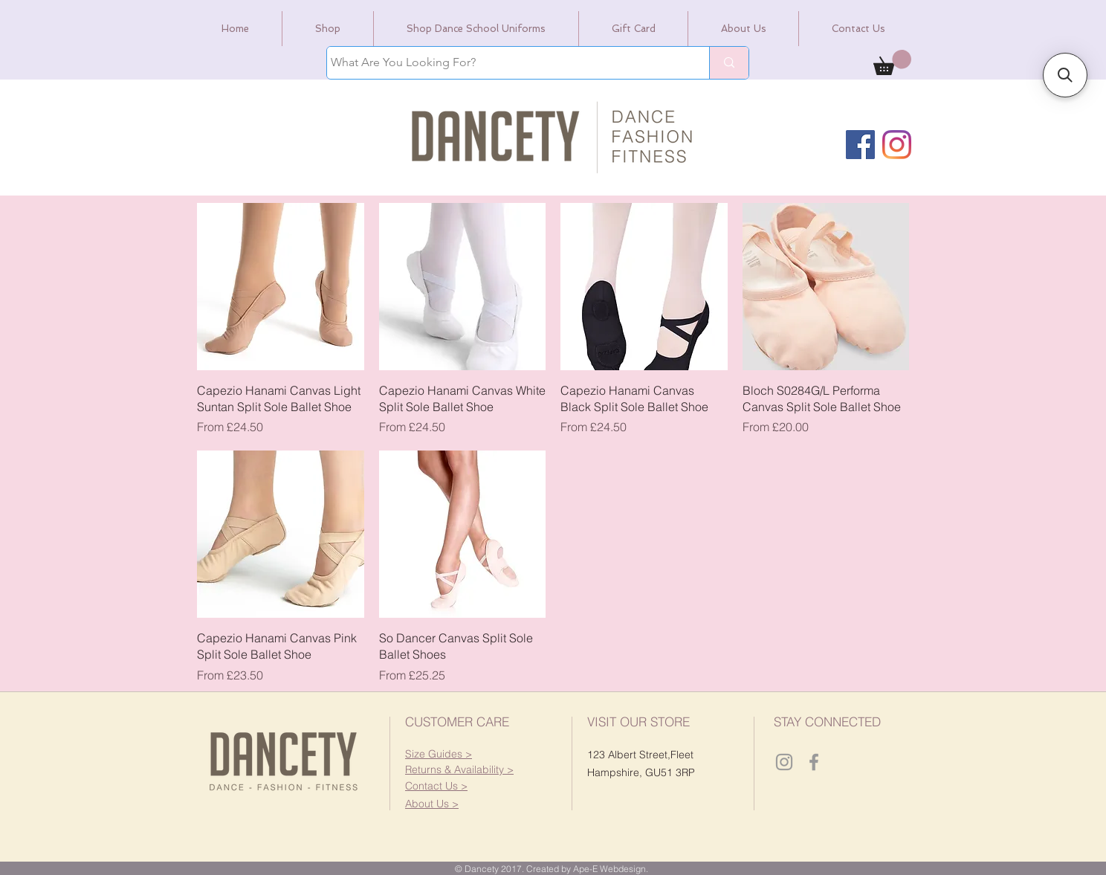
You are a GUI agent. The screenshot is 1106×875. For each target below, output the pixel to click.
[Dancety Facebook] (814, 762)
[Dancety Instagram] (784, 762)
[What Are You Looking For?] (504, 63)
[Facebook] (860, 144)
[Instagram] (896, 144)
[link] (892, 62)
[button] (459, 769)
